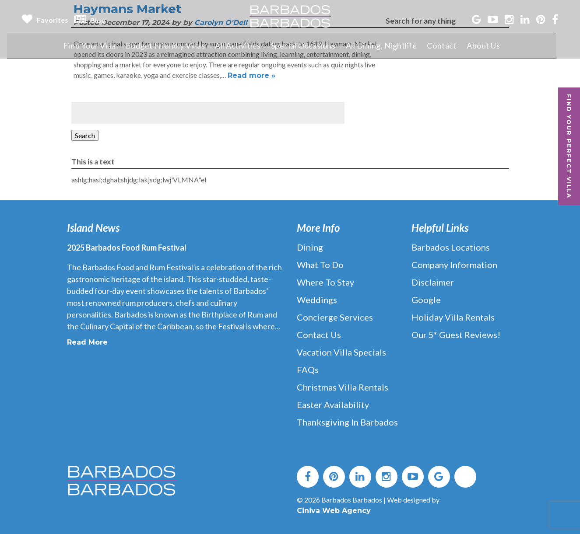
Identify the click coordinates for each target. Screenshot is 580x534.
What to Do (320, 264)
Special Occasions (311, 45)
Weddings (317, 299)
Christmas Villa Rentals (342, 387)
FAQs (308, 369)
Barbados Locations (450, 247)
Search (85, 135)
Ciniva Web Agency (334, 510)
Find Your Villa (96, 45)
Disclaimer (432, 282)
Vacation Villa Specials (341, 352)
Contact (451, 45)
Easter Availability (333, 404)
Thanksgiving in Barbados (347, 422)
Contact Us (319, 334)
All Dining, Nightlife (391, 45)
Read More (87, 342)
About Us (493, 45)
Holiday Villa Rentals (453, 317)
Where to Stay (325, 282)
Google (426, 299)
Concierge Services (335, 317)
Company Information (454, 264)
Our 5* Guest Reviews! (455, 334)
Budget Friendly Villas (173, 45)
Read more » (251, 75)
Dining (310, 247)
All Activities (246, 45)
